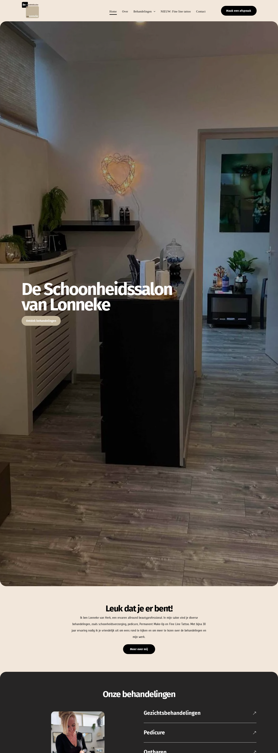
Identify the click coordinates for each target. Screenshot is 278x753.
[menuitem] (110, 11)
